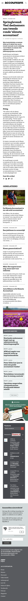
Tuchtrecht (4, 588)
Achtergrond (4, 580)
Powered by (13, 434)
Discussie (4, 575)
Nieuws (3, 572)
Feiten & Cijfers (5, 585)
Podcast (3, 591)
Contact (3, 596)
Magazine (4, 593)
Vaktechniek (4, 577)
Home (2, 569)
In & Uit (3, 583)
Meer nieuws (14, 395)
